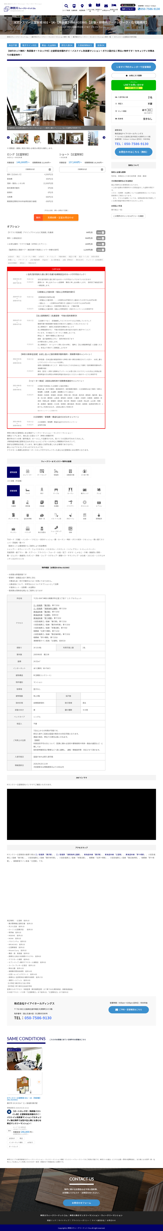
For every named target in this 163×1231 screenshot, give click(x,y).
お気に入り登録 (135, 75)
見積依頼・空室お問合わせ (61, 217)
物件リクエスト (128, 9)
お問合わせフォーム (81, 1202)
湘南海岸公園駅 (51, 608)
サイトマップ (63, 1220)
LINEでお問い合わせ (134, 86)
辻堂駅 (47, 615)
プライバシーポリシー (80, 1220)
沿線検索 (74, 10)
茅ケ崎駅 (48, 618)
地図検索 (82, 10)
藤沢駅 (47, 605)
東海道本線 (37, 611)
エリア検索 (66, 10)
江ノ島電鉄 (37, 605)
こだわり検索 (90, 10)
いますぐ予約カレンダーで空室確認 (133, 66)
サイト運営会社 (98, 1220)
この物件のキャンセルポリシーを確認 (128, 216)
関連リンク (51, 1220)
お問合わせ (106, 10)
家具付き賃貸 (114, 10)
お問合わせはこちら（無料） (134, 151)
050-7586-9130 (150, 9)
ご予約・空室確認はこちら (130, 1009)
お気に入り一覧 (129, 5)
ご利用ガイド (98, 10)
